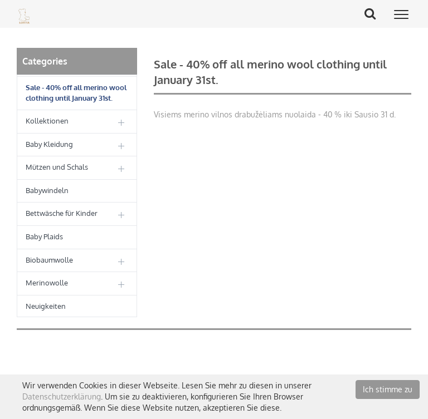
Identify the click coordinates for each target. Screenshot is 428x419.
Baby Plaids (44, 236)
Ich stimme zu (387, 389)
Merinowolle (47, 282)
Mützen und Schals (57, 166)
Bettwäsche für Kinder (62, 213)
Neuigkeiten (46, 306)
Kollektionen (47, 120)
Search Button (373, 13)
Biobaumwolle (49, 259)
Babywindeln (47, 190)
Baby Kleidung (49, 144)
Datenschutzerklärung (61, 396)
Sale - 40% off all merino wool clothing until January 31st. (76, 92)
